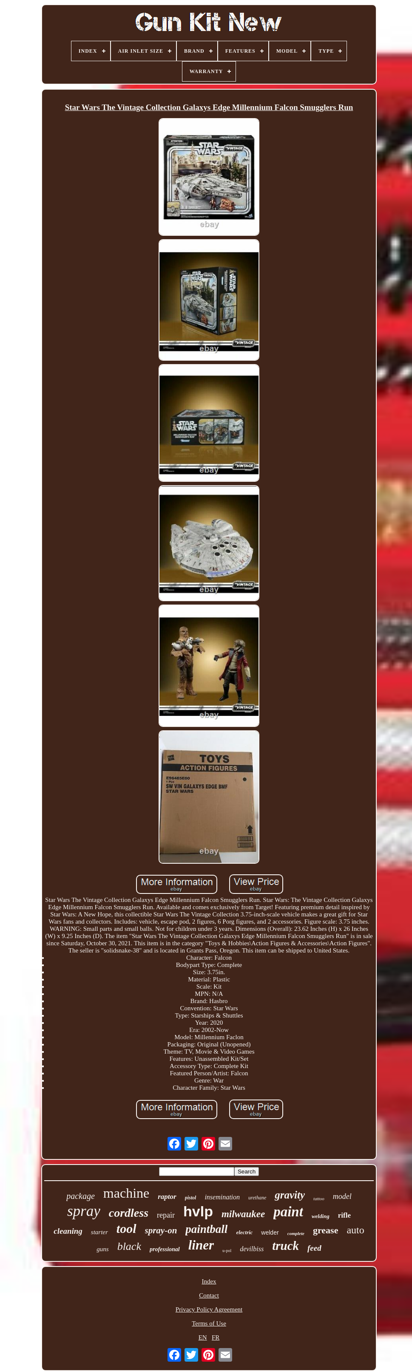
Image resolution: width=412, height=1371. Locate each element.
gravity (290, 1195)
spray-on (161, 1230)
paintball (206, 1229)
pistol (190, 1198)
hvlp (198, 1211)
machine (126, 1193)
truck (285, 1245)
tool (126, 1228)
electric (244, 1232)
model (342, 1196)
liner (201, 1245)
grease (325, 1230)
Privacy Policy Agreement (209, 1309)
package (80, 1196)
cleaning (68, 1231)
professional (165, 1249)
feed (314, 1248)
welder (269, 1232)
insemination (222, 1197)
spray (83, 1211)
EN (203, 1337)
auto (355, 1229)
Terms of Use (209, 1323)
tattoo (318, 1198)
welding (321, 1216)
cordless (128, 1212)
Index (209, 1281)
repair (166, 1215)
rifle (344, 1215)
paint (288, 1211)
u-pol (226, 1250)
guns (102, 1249)
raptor (167, 1197)
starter (99, 1232)
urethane (257, 1198)
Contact (209, 1295)
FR (215, 1337)
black (129, 1246)
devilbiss (252, 1248)
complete (295, 1233)
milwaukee (243, 1214)
